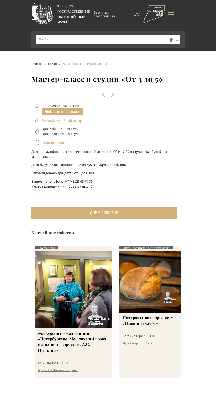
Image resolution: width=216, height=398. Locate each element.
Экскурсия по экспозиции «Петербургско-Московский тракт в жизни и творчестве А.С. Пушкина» (72, 342)
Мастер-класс (55, 143)
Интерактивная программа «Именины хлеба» (149, 320)
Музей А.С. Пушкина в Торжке (58, 370)
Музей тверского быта (137, 343)
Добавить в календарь (62, 112)
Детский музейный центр (62, 121)
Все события (104, 212)
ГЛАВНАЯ (37, 64)
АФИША (53, 64)
